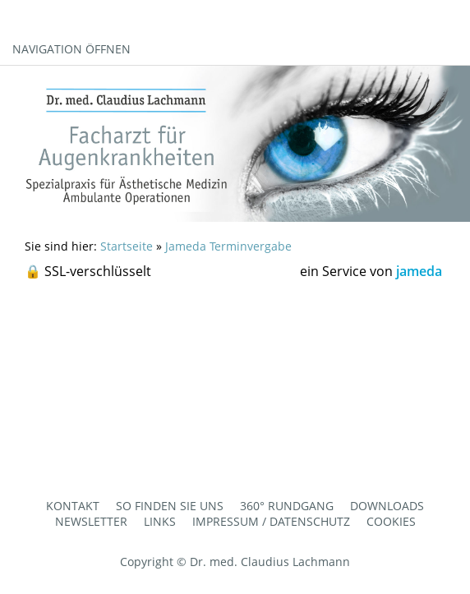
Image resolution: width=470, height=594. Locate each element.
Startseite (126, 246)
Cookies (391, 521)
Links (160, 521)
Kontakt (72, 505)
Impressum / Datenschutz (271, 521)
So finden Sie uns (169, 505)
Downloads (387, 505)
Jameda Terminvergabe (228, 246)
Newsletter (91, 521)
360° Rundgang (287, 505)
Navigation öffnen (71, 49)
